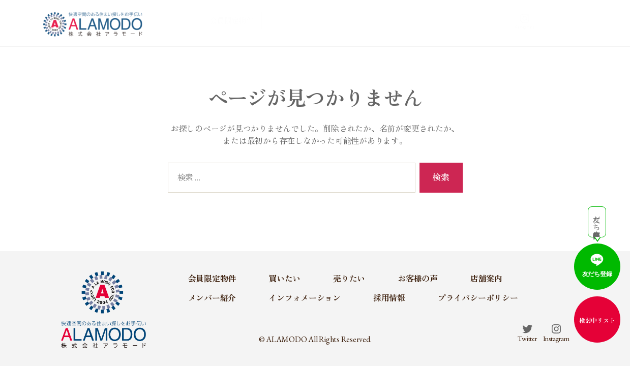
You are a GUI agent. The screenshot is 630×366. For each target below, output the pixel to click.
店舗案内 (464, 22)
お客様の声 (421, 22)
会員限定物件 (282, 22)
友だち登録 (597, 264)
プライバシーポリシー (478, 298)
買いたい (333, 22)
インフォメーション (304, 298)
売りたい (377, 22)
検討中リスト (597, 321)
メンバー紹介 (504, 22)
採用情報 (389, 298)
